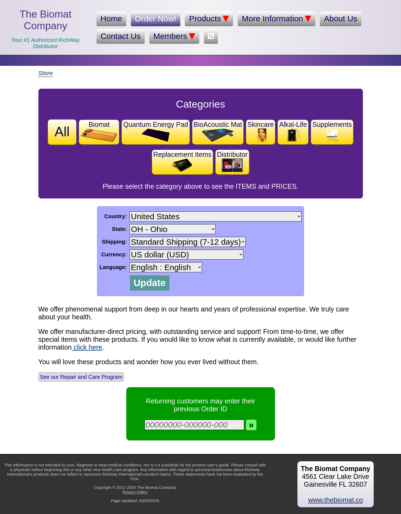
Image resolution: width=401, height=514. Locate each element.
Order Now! (155, 18)
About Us (340, 18)
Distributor (232, 161)
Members (174, 36)
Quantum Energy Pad (155, 131)
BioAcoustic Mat (218, 131)
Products (209, 18)
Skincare (260, 131)
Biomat (99, 131)
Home (111, 18)
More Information (276, 18)
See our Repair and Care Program (81, 377)
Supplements (332, 131)
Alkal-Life (293, 131)
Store (45, 73)
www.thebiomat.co (335, 500)
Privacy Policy (135, 492)
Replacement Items (182, 161)
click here (87, 347)
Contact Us (121, 36)
